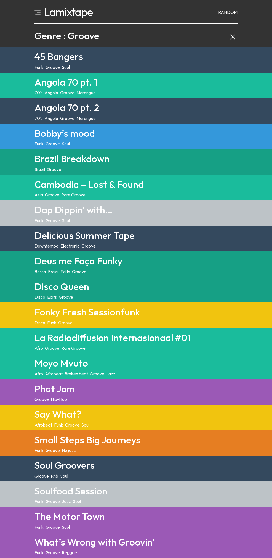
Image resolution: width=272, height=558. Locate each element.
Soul (66, 67)
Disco (39, 297)
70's (38, 92)
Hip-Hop (59, 399)
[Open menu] (37, 12)
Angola (51, 92)
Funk (39, 67)
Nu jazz (69, 450)
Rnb (54, 476)
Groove (53, 67)
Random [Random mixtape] (228, 12)
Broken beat (76, 374)
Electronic (69, 246)
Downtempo (46, 246)
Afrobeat (54, 374)
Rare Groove (73, 195)
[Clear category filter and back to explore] (233, 35)
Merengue (86, 92)
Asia (38, 195)
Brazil (39, 169)
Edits (65, 271)
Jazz (110, 374)
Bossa (40, 271)
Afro (38, 348)
